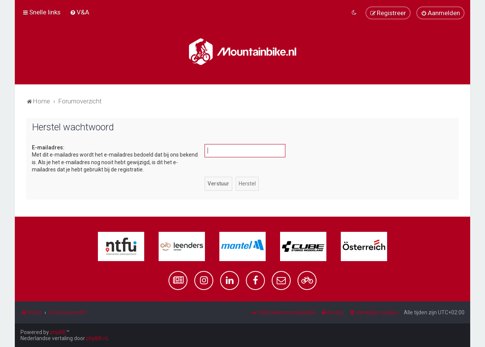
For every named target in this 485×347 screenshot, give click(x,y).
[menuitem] (79, 12)
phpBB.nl (96, 338)
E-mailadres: (48, 147)
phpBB (58, 332)
